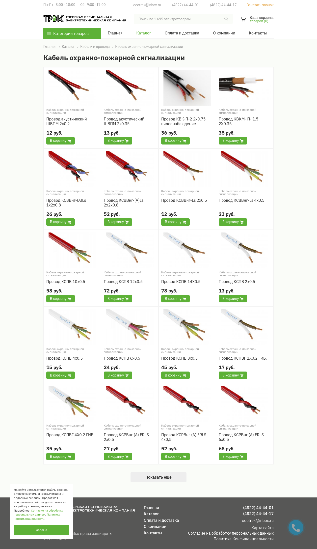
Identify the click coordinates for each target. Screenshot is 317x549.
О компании (224, 32)
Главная (115, 32)
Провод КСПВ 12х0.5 (123, 281)
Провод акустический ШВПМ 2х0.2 (66, 121)
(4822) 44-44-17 (223, 5)
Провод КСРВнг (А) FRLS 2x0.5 (126, 437)
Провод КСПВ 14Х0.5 (181, 281)
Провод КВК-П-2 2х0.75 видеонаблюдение (183, 121)
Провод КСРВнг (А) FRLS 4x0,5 (183, 437)
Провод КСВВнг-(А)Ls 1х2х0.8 (66, 202)
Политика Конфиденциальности (243, 538)
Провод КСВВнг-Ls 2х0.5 (184, 200)
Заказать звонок (260, 5)
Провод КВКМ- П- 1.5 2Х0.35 (238, 121)
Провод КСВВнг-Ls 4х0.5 (241, 200)
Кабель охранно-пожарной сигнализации (65, 111)
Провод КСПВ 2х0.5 (237, 281)
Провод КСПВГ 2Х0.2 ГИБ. (243, 358)
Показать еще (158, 477)
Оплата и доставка (182, 32)
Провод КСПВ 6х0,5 (122, 358)
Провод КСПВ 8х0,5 (179, 358)
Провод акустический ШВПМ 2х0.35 (124, 121)
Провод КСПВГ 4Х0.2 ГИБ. (70, 435)
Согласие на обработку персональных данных (231, 533)
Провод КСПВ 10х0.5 (65, 281)
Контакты (258, 32)
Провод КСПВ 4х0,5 (64, 358)
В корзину (60, 140)
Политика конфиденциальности (37, 516)
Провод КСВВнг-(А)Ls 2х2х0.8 (123, 202)
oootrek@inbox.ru (147, 5)
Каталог (143, 32)
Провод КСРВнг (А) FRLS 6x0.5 (241, 437)
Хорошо (41, 530)
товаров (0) (259, 21)
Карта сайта (262, 527)
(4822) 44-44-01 (185, 5)
